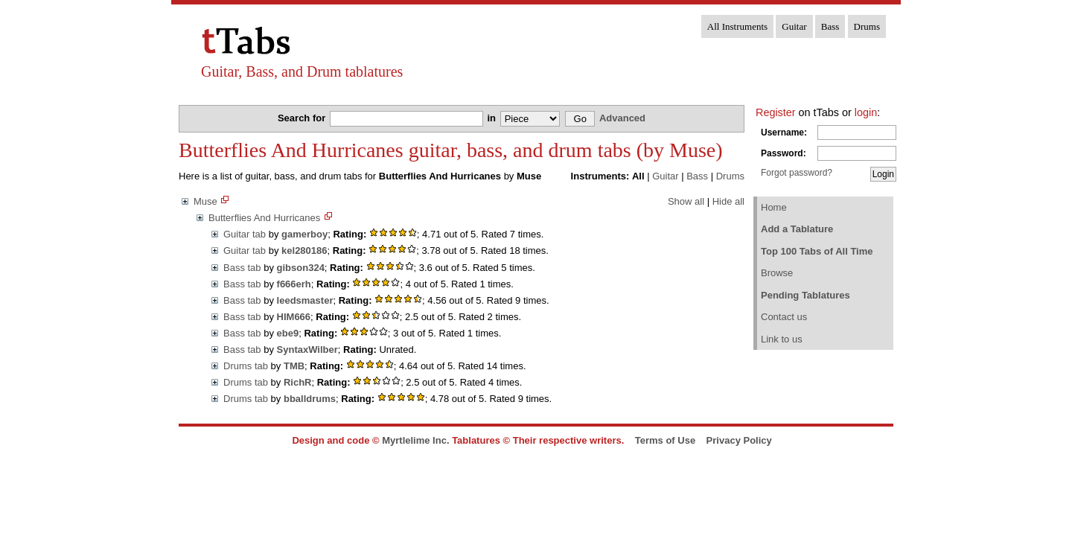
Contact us (784, 316)
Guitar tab (244, 234)
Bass (830, 26)
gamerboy (304, 234)
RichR (298, 382)
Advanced (622, 118)
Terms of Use (665, 440)
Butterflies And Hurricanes (264, 217)
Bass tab (242, 267)
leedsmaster (305, 300)
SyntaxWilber (307, 349)
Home (774, 207)
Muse (205, 201)
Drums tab (245, 365)
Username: (784, 132)
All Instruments (737, 26)
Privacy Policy (739, 440)
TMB (294, 365)
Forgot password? (796, 173)
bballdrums (310, 398)
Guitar (794, 26)
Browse (777, 272)
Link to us (782, 339)
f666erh (294, 284)
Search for (303, 118)
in (492, 118)
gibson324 (301, 267)
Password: (783, 153)
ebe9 (288, 333)
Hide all (728, 201)
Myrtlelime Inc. (415, 440)
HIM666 (294, 316)
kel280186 (304, 250)
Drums (867, 26)
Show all (686, 201)
